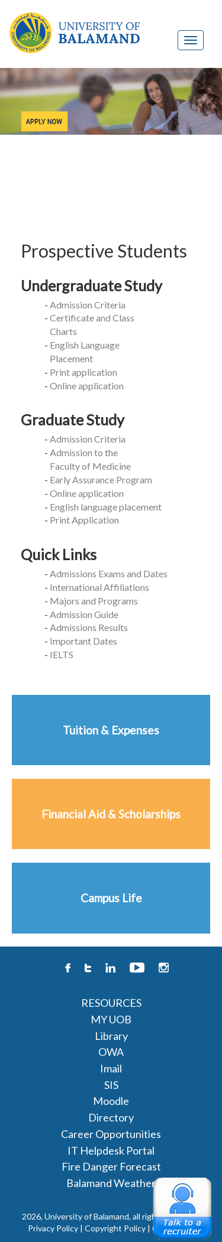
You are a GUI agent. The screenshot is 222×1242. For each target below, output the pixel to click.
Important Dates (83, 640)
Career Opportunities (111, 1133)
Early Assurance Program (101, 479)
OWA (111, 1051)
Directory (111, 1117)
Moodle (111, 1100)
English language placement (106, 506)
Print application (83, 372)
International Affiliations (99, 587)
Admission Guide (84, 614)
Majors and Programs (94, 600)
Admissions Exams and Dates (109, 573)
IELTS (61, 654)
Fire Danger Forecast (111, 1166)
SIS (111, 1084)
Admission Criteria (88, 304)
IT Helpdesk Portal (111, 1150)
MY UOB (111, 1019)
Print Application (84, 519)
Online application (87, 385)
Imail (111, 1068)
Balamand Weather (111, 1182)
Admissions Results (89, 627)
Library (111, 1035)
